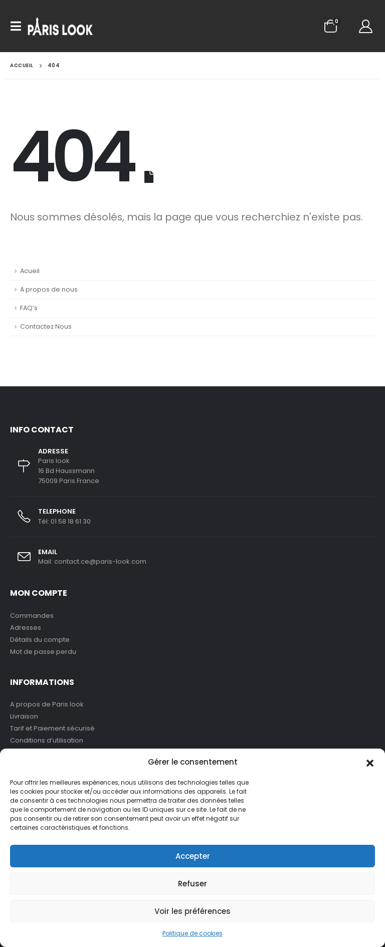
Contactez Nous (46, 326)
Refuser (192, 883)
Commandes (32, 615)
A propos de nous (49, 289)
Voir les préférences (192, 911)
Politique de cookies (192, 933)
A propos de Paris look (47, 704)
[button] (370, 762)
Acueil (30, 271)
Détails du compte (40, 639)
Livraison (24, 716)
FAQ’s (29, 308)
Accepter (192, 856)
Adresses (25, 627)
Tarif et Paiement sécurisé (52, 728)
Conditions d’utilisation (46, 740)
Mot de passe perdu (43, 651)
